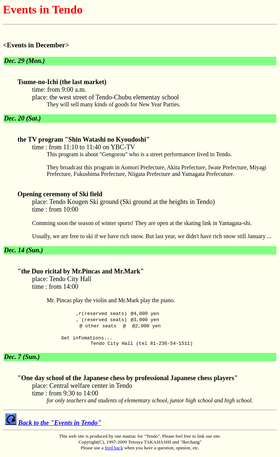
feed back (114, 451)
